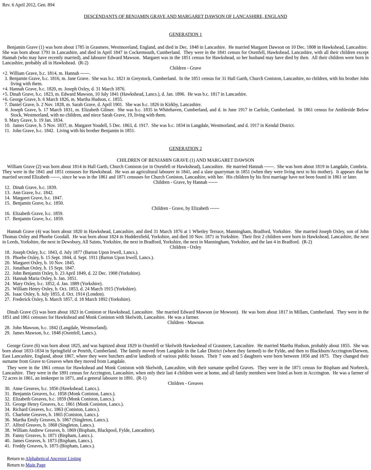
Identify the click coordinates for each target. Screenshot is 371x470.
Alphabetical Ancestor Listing (53, 458)
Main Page (36, 464)
